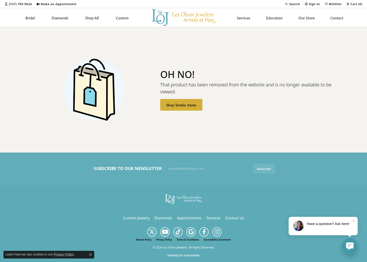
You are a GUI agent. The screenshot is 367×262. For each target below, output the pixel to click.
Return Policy (143, 239)
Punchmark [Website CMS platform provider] (192, 255)
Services (243, 17)
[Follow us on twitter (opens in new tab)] (152, 232)
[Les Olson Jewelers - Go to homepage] (183, 198)
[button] (292, 4)
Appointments (189, 218)
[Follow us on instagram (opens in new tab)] (217, 232)
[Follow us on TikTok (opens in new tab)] (178, 232)
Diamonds (60, 17)
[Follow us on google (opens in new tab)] (191, 232)
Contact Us (234, 218)
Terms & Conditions (188, 239)
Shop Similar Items (181, 104)
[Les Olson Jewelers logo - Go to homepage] (184, 17)
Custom (122, 17)
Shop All (92, 17)
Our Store (306, 17)
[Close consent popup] (90, 254)
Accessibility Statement (217, 239)
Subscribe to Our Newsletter (128, 168)
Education (274, 17)
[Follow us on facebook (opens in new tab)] (204, 232)
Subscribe (264, 168)
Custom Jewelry (136, 218)
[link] (18, 4)
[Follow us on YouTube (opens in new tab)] (165, 232)
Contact (336, 17)
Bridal (30, 17)
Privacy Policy (164, 239)
